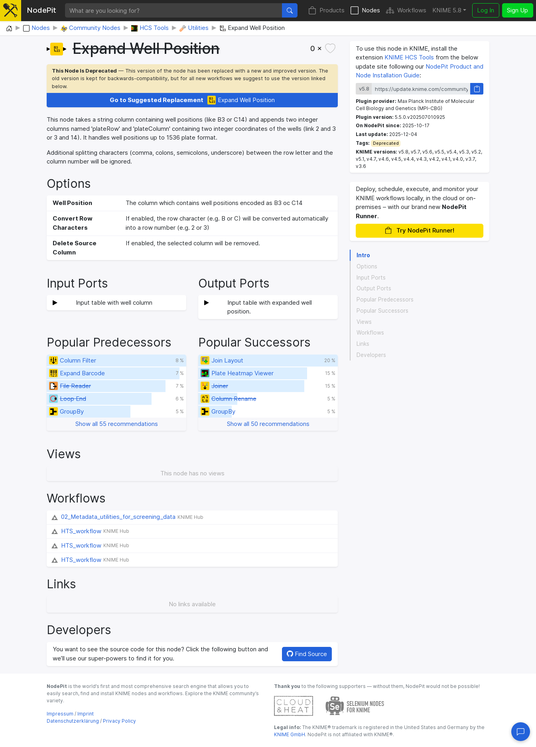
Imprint (85, 714)
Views (364, 322)
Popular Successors (382, 310)
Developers (371, 355)
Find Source (307, 654)
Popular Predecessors (385, 299)
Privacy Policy (119, 721)
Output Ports (374, 288)
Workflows (406, 10)
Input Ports (371, 277)
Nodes (365, 10)
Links (363, 344)
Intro (363, 255)
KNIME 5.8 (446, 10)
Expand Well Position (192, 100)
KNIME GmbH (289, 734)
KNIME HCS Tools (409, 57)
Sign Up (517, 10)
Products (326, 10)
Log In (485, 10)
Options (367, 266)
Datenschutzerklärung (73, 721)
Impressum (60, 714)
